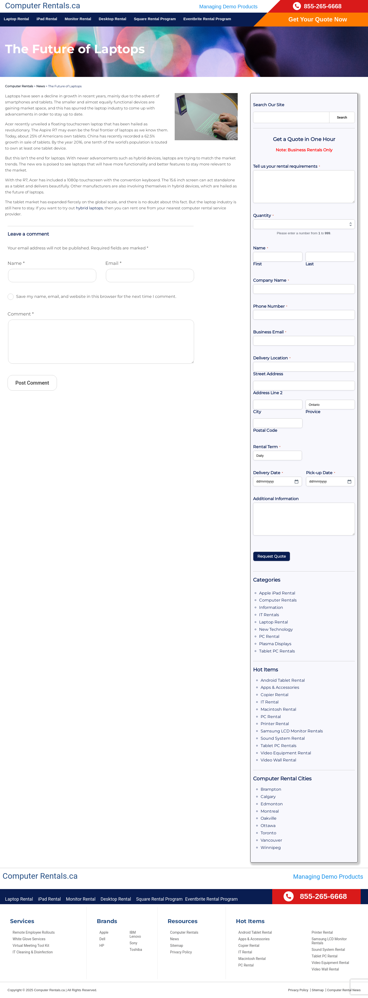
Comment (18, 283)
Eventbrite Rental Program (207, 19)
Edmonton (269, 804)
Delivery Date (266, 473)
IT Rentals (267, 615)
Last (309, 264)
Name (15, 233)
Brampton (269, 789)
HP (101, 946)
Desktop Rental (112, 19)
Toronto (267, 833)
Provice (311, 412)
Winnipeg (268, 847)
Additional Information (273, 499)
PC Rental (267, 636)
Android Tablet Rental (279, 680)
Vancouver (269, 840)
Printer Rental (272, 724)
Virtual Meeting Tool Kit (31, 946)
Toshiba (136, 950)
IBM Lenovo (135, 934)
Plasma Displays (272, 644)
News (35, 86)
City (256, 412)
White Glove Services (29, 939)
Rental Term (265, 447)
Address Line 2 (266, 393)
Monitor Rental (78, 19)
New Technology (273, 629)
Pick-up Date (318, 473)
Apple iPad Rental (274, 593)
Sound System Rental (278, 738)
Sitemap (176, 946)
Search (342, 117)
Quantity (262, 215)
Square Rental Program (155, 19)
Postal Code (263, 430)
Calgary (267, 796)
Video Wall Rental (275, 760)
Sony (133, 943)
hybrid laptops (31, 184)
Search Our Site (267, 105)
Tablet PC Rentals (273, 651)
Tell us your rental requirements (282, 166)
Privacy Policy (181, 952)
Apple (103, 932)
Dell (102, 939)
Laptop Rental (16, 19)
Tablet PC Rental (325, 956)
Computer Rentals (17, 86)
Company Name (268, 280)
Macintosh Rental (275, 709)
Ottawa (266, 825)
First (257, 264)
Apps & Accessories (277, 687)
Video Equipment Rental (280, 753)
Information (268, 607)
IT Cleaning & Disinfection (33, 952)
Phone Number (267, 306)
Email (112, 233)
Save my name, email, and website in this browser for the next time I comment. (80, 266)
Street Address (265, 374)
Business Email (267, 332)
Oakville (267, 818)
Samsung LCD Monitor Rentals (286, 731)
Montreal (268, 811)
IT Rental (268, 702)
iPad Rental (47, 19)
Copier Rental (272, 695)
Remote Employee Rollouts (34, 932)
